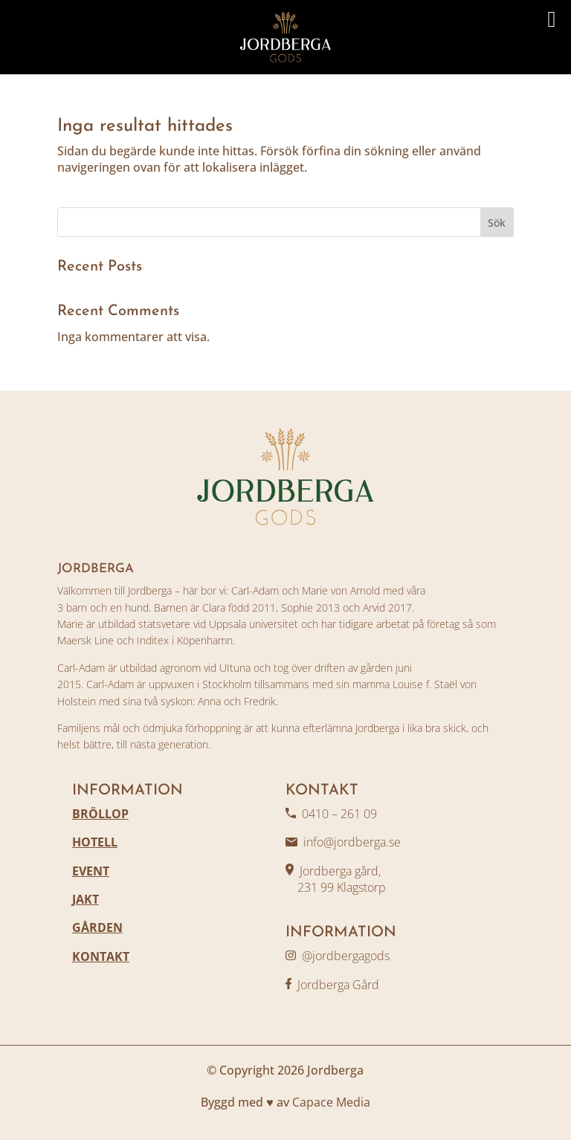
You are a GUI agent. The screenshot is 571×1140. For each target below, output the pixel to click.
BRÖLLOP (100, 814)
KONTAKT (100, 956)
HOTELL (94, 842)
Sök (497, 223)
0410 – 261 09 (339, 814)
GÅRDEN (97, 927)
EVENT (90, 871)
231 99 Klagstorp (336, 887)
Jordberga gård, (340, 871)
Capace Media (331, 1102)
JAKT (85, 899)
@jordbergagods (346, 956)
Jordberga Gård (338, 985)
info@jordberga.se (352, 842)
